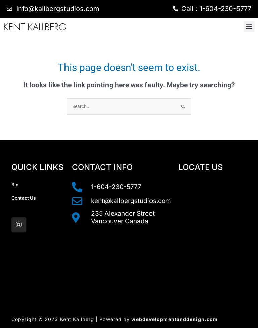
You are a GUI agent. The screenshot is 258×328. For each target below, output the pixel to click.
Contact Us (23, 198)
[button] (249, 26)
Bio (14, 184)
